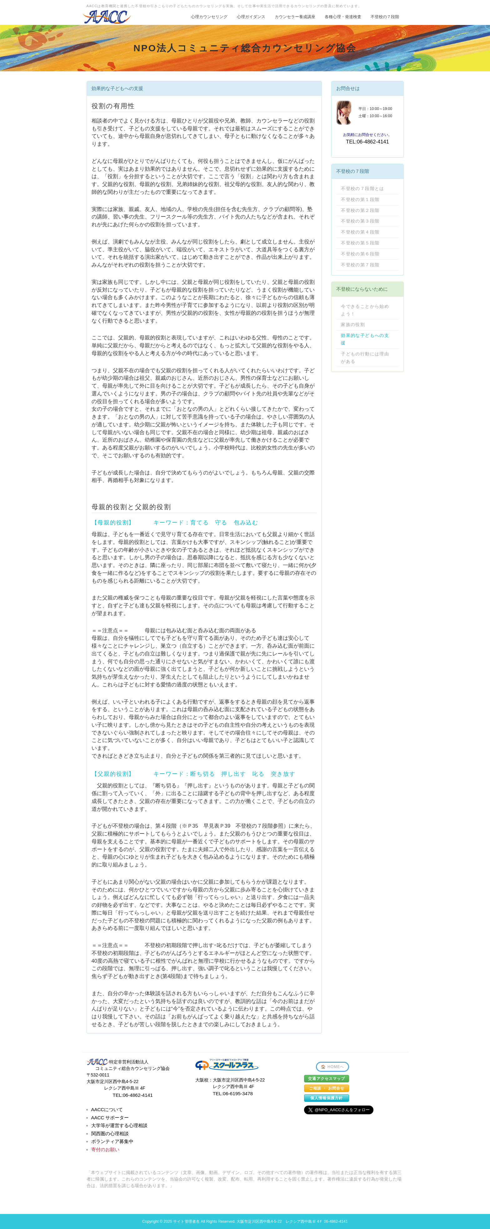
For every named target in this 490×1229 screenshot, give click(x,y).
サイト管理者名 (186, 1221)
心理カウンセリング (209, 16)
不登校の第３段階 (360, 220)
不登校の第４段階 (360, 231)
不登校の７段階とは (362, 188)
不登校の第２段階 (360, 210)
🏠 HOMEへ (332, 1067)
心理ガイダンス (251, 16)
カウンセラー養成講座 (295, 16)
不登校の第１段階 (360, 199)
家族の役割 (353, 324)
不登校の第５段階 (360, 242)
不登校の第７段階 (360, 264)
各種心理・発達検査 (343, 16)
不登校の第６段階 (360, 253)
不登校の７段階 (385, 16)
